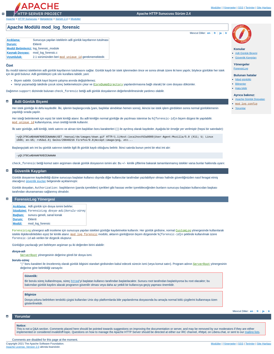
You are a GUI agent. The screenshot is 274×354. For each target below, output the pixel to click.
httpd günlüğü (243, 79)
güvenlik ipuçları (36, 181)
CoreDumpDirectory (108, 84)
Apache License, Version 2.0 (22, 346)
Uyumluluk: (14, 56)
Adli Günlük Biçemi (246, 53)
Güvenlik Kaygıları (246, 57)
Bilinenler (240, 83)
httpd (75, 281)
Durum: (12, 44)
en (209, 32)
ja (220, 32)
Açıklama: (13, 40)
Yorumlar (240, 108)
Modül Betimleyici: (19, 48)
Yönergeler (229, 7)
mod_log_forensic (84, 234)
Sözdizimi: (20, 210)
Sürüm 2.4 (62, 18)
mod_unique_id (71, 57)
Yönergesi (46, 199)
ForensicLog (241, 68)
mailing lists (252, 332)
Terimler (250, 7)
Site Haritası (264, 7)
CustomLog (183, 230)
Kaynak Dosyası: (18, 52)
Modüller (216, 7)
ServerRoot (28, 255)
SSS (240, 7)
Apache (10, 18)
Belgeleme (46, 18)
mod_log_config (246, 103)
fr (215, 32)
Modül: (17, 223)
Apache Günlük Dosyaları (250, 99)
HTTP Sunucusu (27, 18)
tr (226, 32)
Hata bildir (241, 88)
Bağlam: (18, 215)
